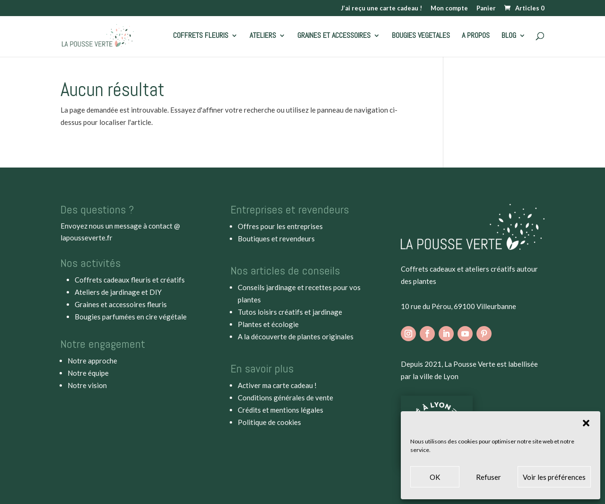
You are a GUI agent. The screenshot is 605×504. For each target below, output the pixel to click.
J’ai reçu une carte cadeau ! (381, 8)
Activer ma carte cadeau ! (277, 385)
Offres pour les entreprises (280, 226)
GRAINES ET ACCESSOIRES (334, 36)
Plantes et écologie (268, 324)
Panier (486, 8)
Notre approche (92, 360)
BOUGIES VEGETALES (421, 36)
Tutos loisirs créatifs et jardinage (290, 312)
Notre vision (87, 385)
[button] (586, 423)
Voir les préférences (554, 477)
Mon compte (449, 8)
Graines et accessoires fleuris (121, 304)
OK (435, 477)
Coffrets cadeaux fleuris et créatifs (130, 279)
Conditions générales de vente (285, 397)
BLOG (508, 36)
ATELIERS (263, 36)
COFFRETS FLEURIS (200, 36)
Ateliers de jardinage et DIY (118, 292)
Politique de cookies (269, 422)
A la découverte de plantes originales (296, 336)
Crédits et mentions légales (280, 410)
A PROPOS (476, 36)
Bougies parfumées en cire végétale (131, 316)
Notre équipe (88, 373)
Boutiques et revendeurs (276, 238)
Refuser (488, 477)
